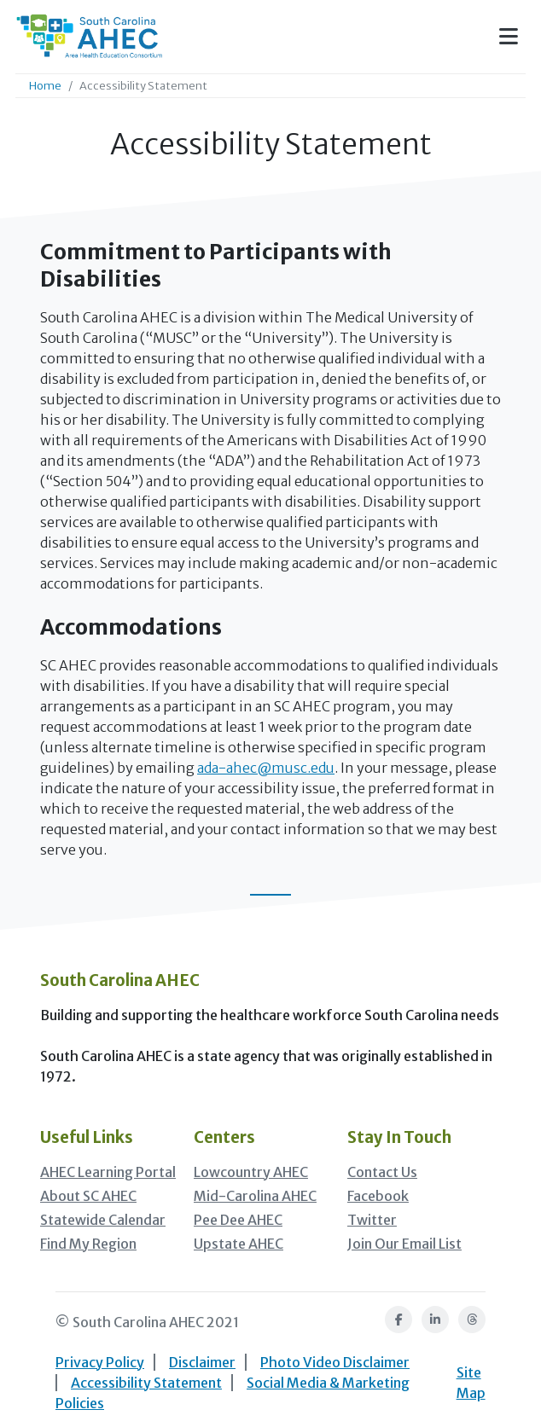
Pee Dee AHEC (238, 1219)
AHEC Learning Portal (108, 1171)
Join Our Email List (404, 1243)
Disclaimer (202, 1362)
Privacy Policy (99, 1362)
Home (45, 85)
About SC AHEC (88, 1195)
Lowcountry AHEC (251, 1171)
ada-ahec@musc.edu (265, 767)
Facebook (378, 1195)
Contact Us (382, 1171)
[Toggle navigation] (509, 36)
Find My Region (88, 1243)
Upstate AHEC (238, 1243)
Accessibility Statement (146, 1382)
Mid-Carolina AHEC (255, 1195)
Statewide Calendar (103, 1219)
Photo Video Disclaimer (335, 1362)
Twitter (372, 1219)
